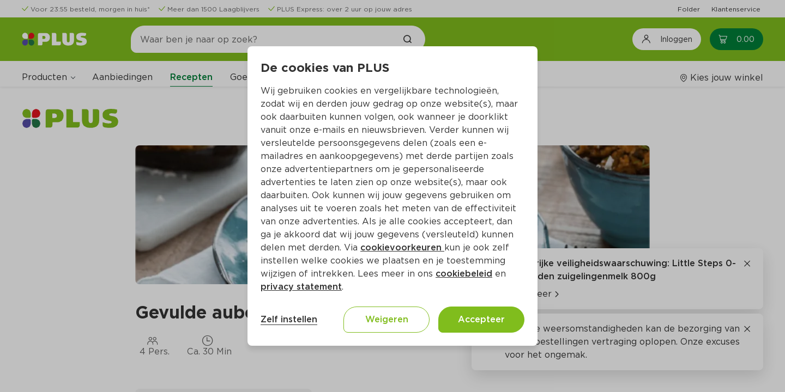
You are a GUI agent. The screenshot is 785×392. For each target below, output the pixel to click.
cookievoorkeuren (402, 247)
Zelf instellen (289, 319)
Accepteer (481, 319)
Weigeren (386, 319)
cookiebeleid (464, 273)
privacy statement (301, 286)
